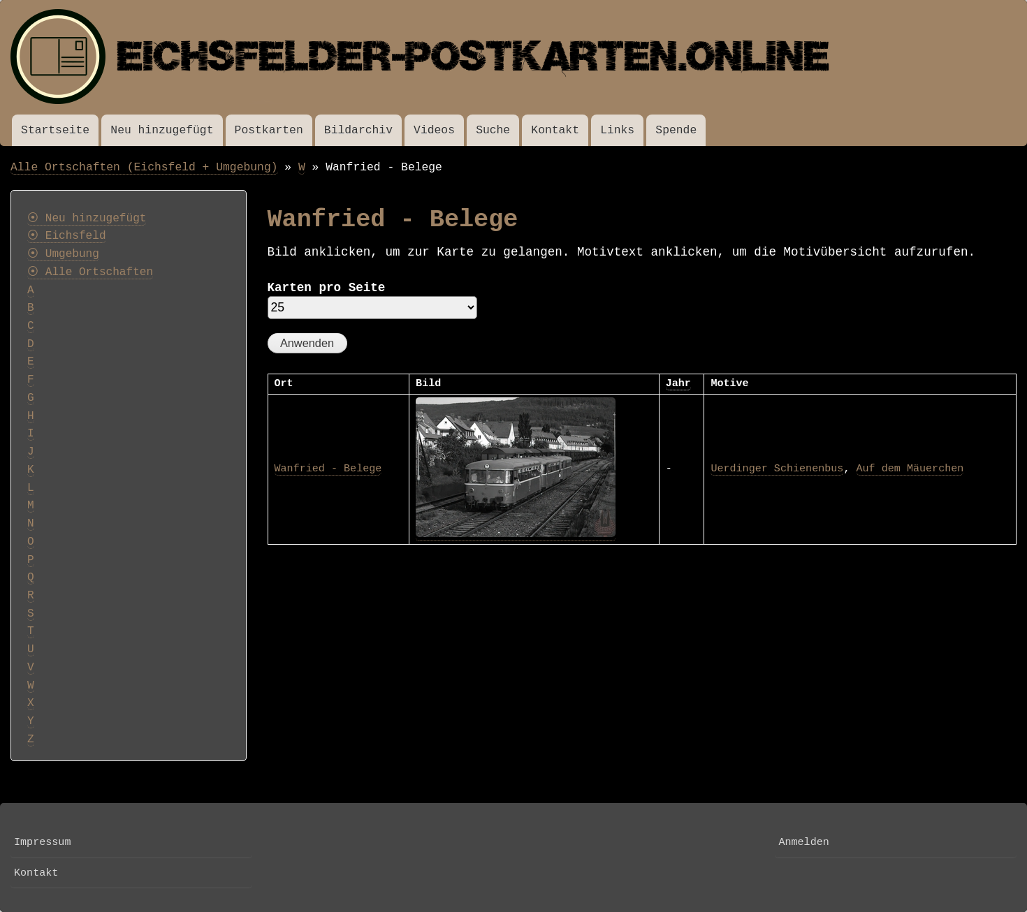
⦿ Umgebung (63, 254)
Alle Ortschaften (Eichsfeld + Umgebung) (144, 167)
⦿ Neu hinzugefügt (86, 218)
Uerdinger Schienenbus (777, 468)
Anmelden (803, 842)
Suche (493, 130)
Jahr (678, 383)
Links (617, 130)
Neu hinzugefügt (161, 130)
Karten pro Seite (327, 288)
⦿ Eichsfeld (66, 236)
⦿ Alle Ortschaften (90, 272)
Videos (434, 130)
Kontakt (555, 130)
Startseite (55, 130)
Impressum (42, 842)
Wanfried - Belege (328, 468)
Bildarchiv (358, 130)
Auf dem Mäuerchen (910, 468)
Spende (676, 130)
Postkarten (269, 130)
